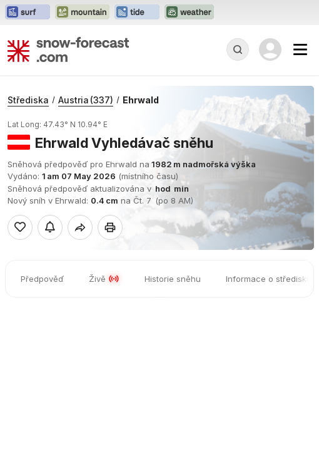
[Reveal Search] (237, 49)
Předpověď (42, 279)
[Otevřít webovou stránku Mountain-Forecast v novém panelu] (82, 12)
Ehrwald (141, 100)
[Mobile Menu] (300, 49)
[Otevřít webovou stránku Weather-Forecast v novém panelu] (189, 12)
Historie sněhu (172, 279)
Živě (104, 278)
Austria (85, 100)
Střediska (28, 100)
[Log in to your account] (270, 49)
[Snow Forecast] (68, 49)
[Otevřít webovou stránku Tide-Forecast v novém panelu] (137, 12)
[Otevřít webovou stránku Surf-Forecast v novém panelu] (27, 12)
